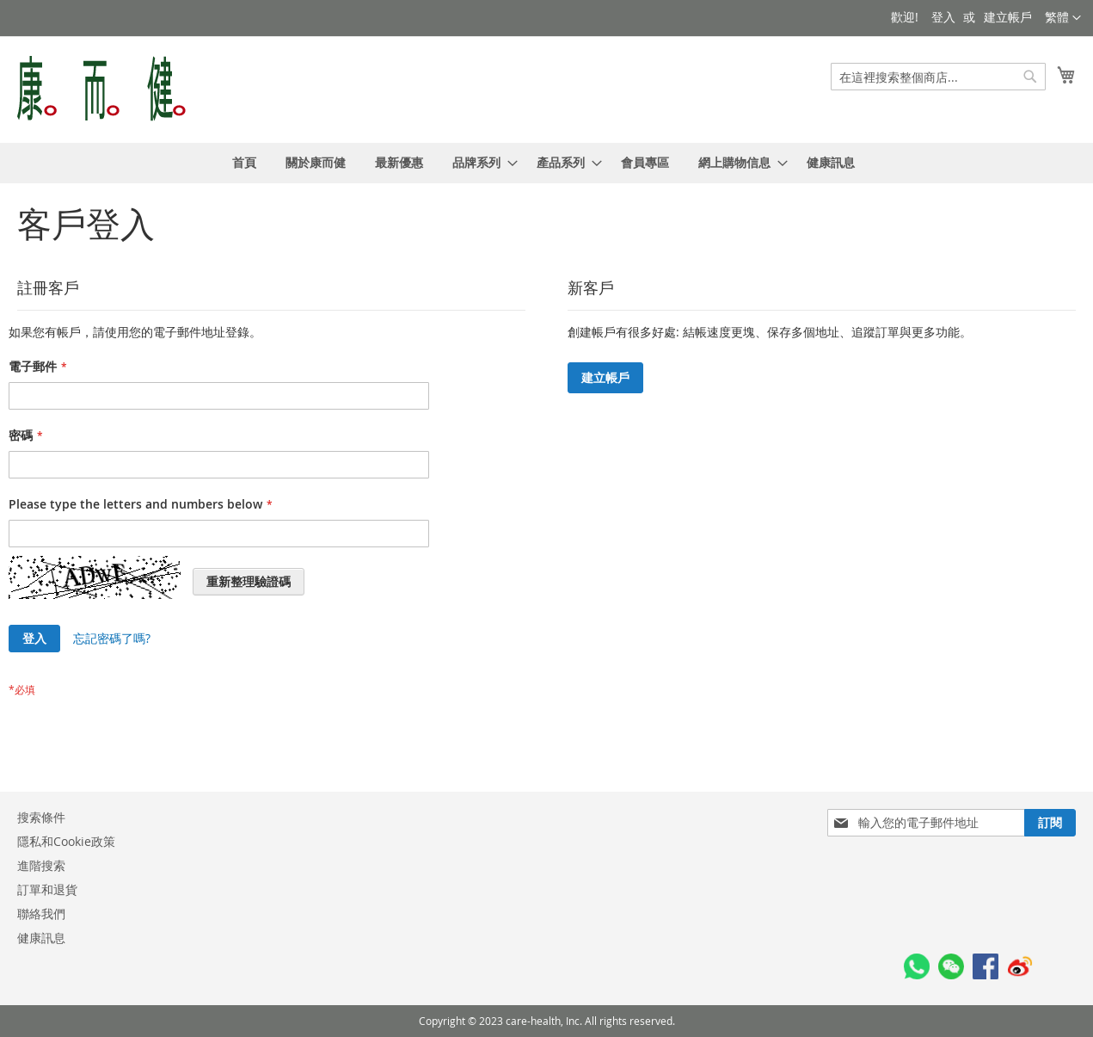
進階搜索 (41, 865)
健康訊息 (41, 937)
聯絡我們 (41, 913)
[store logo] (101, 88)
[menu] (546, 163)
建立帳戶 (1008, 17)
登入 (943, 17)
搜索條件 (41, 817)
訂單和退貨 (47, 889)
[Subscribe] (1050, 822)
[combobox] (938, 76)
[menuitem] (244, 163)
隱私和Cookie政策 (66, 841)
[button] (1063, 18)
